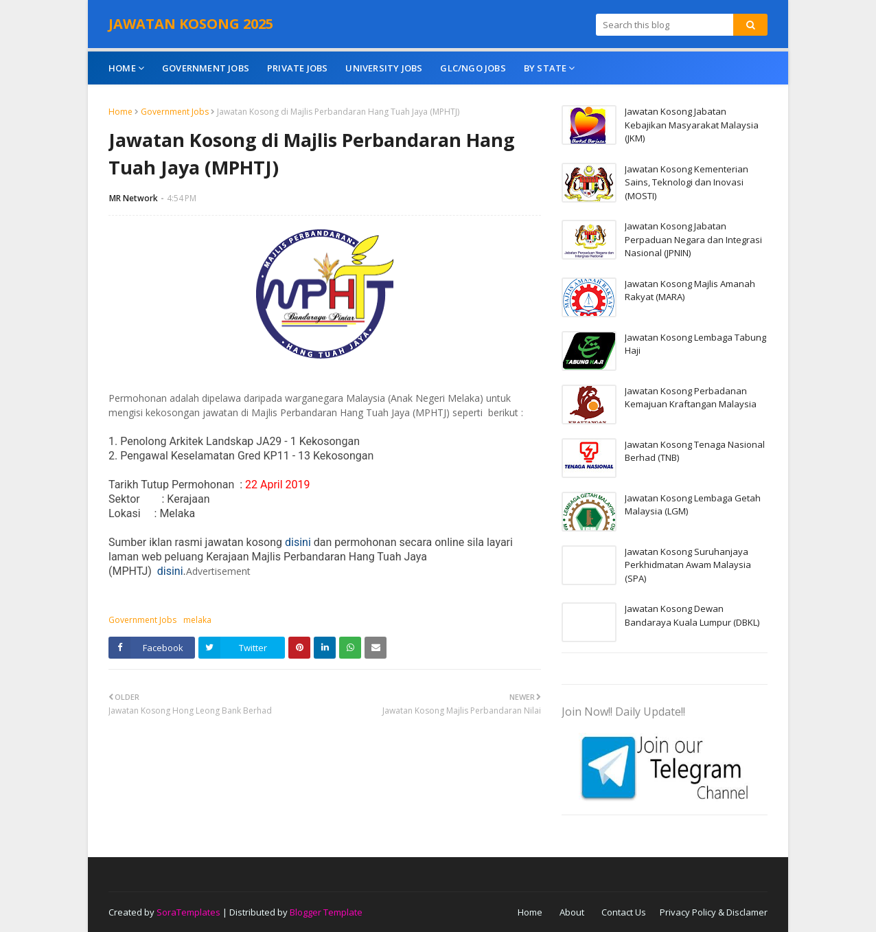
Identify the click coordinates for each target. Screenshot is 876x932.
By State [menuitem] (545, 68)
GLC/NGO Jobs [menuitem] (472, 68)
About (572, 912)
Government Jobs (175, 111)
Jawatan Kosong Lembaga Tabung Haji (695, 344)
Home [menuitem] (122, 68)
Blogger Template (326, 912)
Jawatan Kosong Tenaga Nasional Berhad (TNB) (695, 451)
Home (120, 111)
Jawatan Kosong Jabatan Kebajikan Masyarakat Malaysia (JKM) (692, 124)
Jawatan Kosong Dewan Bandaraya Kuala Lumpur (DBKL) (692, 615)
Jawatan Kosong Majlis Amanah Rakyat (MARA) (690, 290)
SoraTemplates (188, 912)
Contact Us (623, 912)
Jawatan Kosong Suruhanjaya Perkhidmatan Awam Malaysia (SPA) (688, 564)
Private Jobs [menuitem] (297, 68)
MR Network (133, 198)
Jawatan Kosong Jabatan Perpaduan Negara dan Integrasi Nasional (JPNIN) (693, 239)
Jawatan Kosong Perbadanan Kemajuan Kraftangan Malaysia (691, 398)
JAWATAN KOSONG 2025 (190, 23)
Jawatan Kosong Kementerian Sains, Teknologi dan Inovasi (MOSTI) (686, 182)
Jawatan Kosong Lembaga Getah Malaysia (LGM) (693, 505)
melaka (197, 620)
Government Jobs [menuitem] (205, 68)
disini (298, 542)
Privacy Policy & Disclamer (714, 912)
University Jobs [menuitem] (383, 68)
